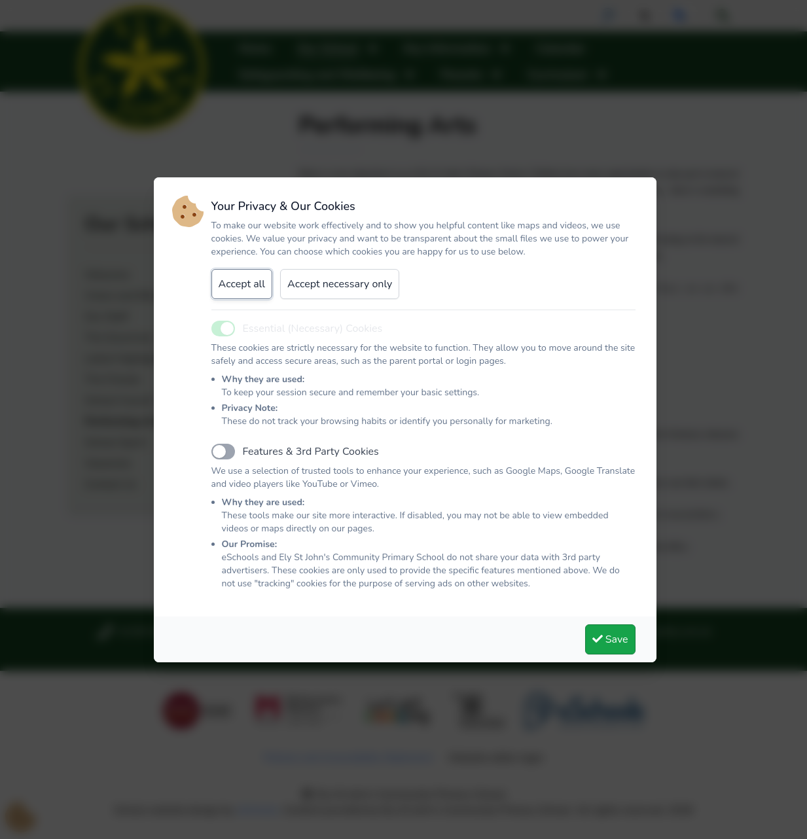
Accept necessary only (339, 284)
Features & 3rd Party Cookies (311, 451)
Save (610, 639)
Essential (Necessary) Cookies (313, 328)
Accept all (242, 284)
